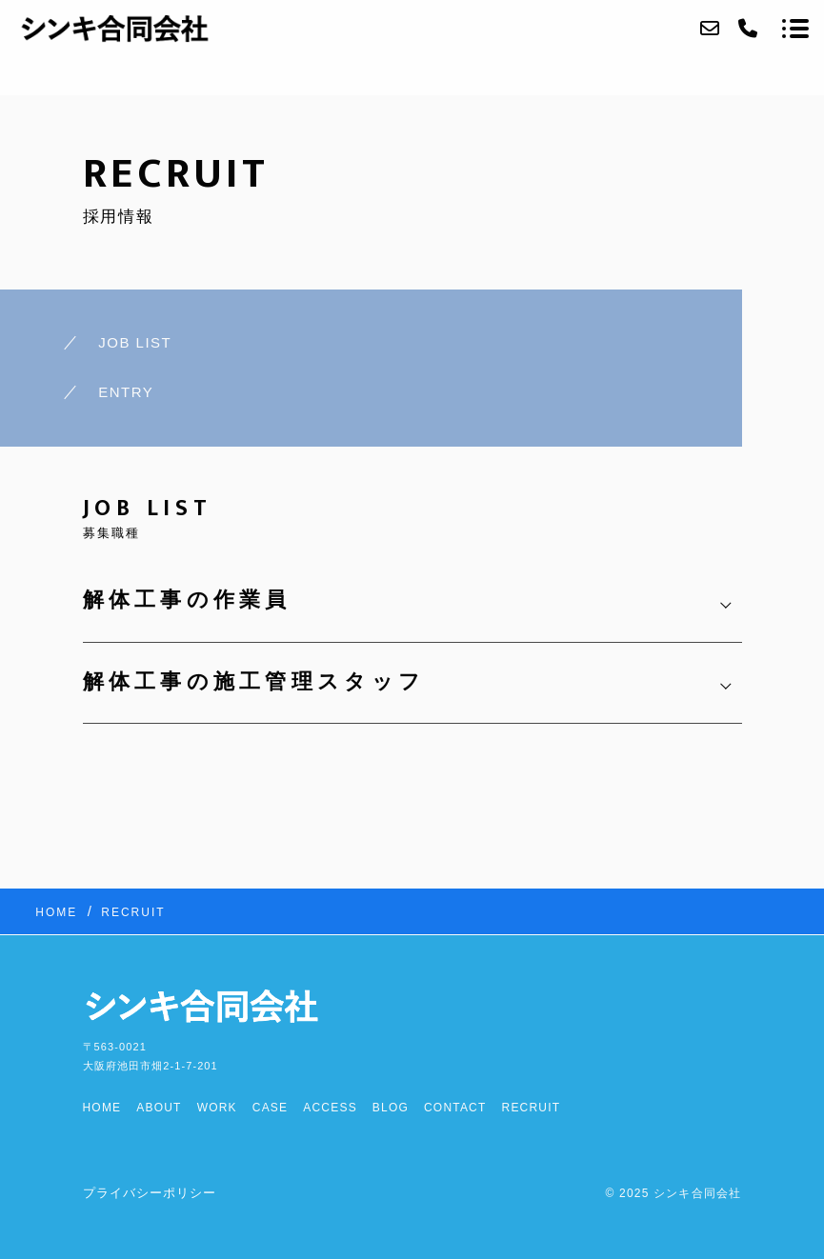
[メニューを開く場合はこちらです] (795, 28)
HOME (102, 1107)
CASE (270, 1107)
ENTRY (125, 392)
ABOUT (158, 1107)
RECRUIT (531, 1107)
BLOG (390, 1107)
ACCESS (330, 1107)
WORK (217, 1107)
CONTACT (455, 1107)
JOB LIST (134, 342)
